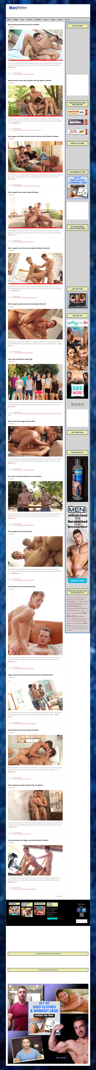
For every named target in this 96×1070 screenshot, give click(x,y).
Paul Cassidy (32, 580)
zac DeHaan (31, 668)
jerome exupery (24, 668)
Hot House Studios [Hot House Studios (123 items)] (79, 608)
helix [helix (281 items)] (68, 606)
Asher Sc (16, 413)
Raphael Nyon (27, 834)
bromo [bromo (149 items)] (69, 599)
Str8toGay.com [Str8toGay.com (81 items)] (80, 626)
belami (19, 74)
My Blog (19, 73)
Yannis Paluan (27, 779)
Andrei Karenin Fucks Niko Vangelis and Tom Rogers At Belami (30, 80)
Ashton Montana (22, 413)
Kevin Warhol (21, 779)
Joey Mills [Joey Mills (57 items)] (68, 610)
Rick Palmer (37, 186)
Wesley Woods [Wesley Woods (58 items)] (80, 628)
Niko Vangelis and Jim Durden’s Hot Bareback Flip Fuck (27, 304)
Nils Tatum (32, 525)
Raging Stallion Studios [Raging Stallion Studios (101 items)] (80, 620)
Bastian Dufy (17, 723)
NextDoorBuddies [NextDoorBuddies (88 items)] (80, 616)
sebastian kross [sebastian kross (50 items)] (74, 626)
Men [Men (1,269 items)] (85, 613)
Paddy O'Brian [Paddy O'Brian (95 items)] (75, 618)
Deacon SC (36, 413)
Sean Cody (56, 413)
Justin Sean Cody (42, 413)
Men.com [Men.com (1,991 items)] (71, 616)
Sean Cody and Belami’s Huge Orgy (20, 359)
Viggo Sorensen (30, 470)
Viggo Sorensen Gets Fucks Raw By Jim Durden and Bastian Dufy (30, 675)
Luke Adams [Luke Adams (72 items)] (74, 613)
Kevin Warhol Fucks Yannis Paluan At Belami (23, 730)
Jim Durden (23, 353)
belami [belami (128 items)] (78, 597)
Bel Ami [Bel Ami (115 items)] (75, 597)
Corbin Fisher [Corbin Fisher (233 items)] (71, 601)
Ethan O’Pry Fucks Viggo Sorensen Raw (21, 421)
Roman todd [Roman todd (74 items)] (76, 623)
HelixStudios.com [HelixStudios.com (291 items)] (76, 606)
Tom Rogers (38, 130)
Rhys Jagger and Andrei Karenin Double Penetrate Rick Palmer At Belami (33, 136)
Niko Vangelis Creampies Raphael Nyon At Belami (25, 785)
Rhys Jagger (31, 186)
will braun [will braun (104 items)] (85, 628)
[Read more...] (12, 67)
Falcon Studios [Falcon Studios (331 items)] (77, 604)
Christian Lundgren (25, 297)
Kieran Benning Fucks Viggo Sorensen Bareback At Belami (28, 840)
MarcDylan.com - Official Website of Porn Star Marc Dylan (18, 8)
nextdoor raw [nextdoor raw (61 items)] (69, 618)
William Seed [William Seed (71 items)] (69, 630)
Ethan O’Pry (24, 470)
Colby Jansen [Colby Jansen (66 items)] (73, 599)
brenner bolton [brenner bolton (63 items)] (84, 597)
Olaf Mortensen (25, 580)
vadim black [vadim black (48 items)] (69, 628)
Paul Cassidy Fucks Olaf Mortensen (20, 531)
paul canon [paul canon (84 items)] (81, 618)
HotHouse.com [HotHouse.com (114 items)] (70, 608)
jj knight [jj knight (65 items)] (86, 608)
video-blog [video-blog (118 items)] (74, 628)
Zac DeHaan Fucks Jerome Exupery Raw (21, 586)
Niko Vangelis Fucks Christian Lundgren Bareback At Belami (29, 248)
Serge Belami (31, 74)
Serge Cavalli (31, 242)
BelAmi (15, 73)
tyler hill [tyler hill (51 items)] (85, 626)
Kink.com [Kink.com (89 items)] (69, 613)
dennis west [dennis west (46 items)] (77, 601)
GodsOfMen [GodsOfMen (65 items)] (84, 604)
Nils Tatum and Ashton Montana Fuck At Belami (24, 476)
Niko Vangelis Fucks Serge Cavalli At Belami (23, 192)
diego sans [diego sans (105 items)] (82, 601)
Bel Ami (15, 74)
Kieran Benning (24, 889)
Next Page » (59, 896)
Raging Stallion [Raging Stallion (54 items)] (72, 620)
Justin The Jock (50, 413)
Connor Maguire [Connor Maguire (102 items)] (80, 599)
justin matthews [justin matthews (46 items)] (81, 610)
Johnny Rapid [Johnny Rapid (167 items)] (74, 610)
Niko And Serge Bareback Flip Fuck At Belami (23, 24)
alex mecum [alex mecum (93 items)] (69, 597)
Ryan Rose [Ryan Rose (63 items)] (81, 623)
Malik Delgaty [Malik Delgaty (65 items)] (79, 613)
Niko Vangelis (24, 74)
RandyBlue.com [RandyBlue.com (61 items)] (70, 623)
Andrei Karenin (17, 130)
